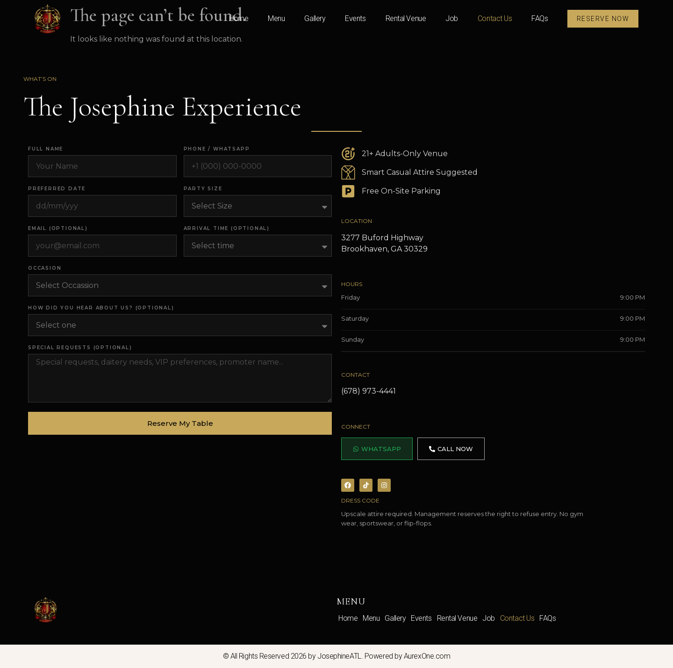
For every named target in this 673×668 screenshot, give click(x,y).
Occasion (44, 268)
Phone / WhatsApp (217, 149)
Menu (276, 18)
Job (451, 18)
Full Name (45, 149)
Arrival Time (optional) (227, 228)
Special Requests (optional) (80, 348)
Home (238, 18)
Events (355, 18)
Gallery (314, 18)
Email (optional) (58, 228)
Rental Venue (406, 18)
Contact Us (495, 18)
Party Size (203, 189)
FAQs (539, 18)
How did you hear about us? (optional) (101, 308)
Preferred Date (57, 189)
